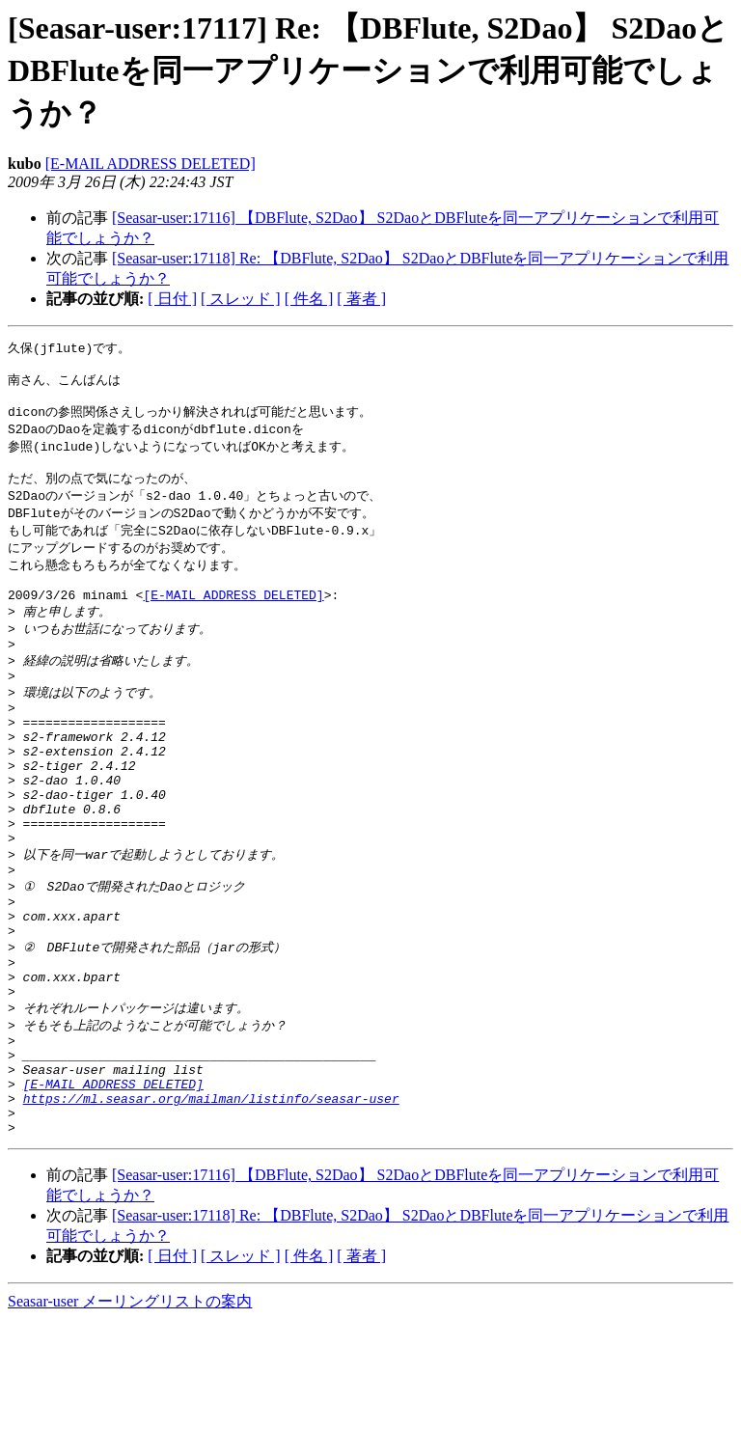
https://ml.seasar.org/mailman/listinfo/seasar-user (211, 1201)
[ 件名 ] (309, 298)
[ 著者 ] (361, 298)
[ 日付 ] (172, 298)
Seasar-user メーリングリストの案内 (130, 1410)
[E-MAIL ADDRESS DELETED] (150, 163)
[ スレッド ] (241, 298)
